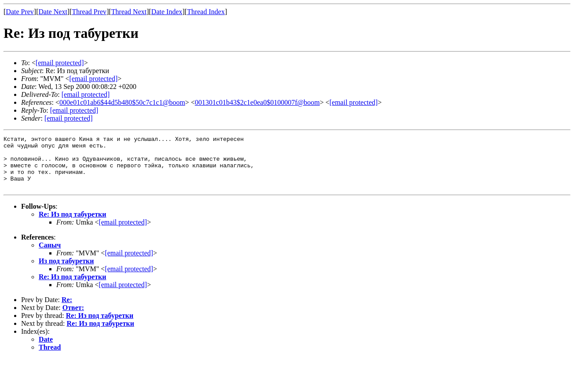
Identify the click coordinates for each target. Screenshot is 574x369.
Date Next (53, 11)
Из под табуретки (66, 271)
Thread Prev (89, 11)
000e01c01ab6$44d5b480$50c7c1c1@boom (122, 102)
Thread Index (206, 11)
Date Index (167, 11)
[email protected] (86, 94)
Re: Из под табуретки (72, 225)
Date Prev (20, 11)
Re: (67, 310)
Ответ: (73, 318)
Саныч (50, 255)
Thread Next (128, 11)
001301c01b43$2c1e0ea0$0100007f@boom (257, 102)
